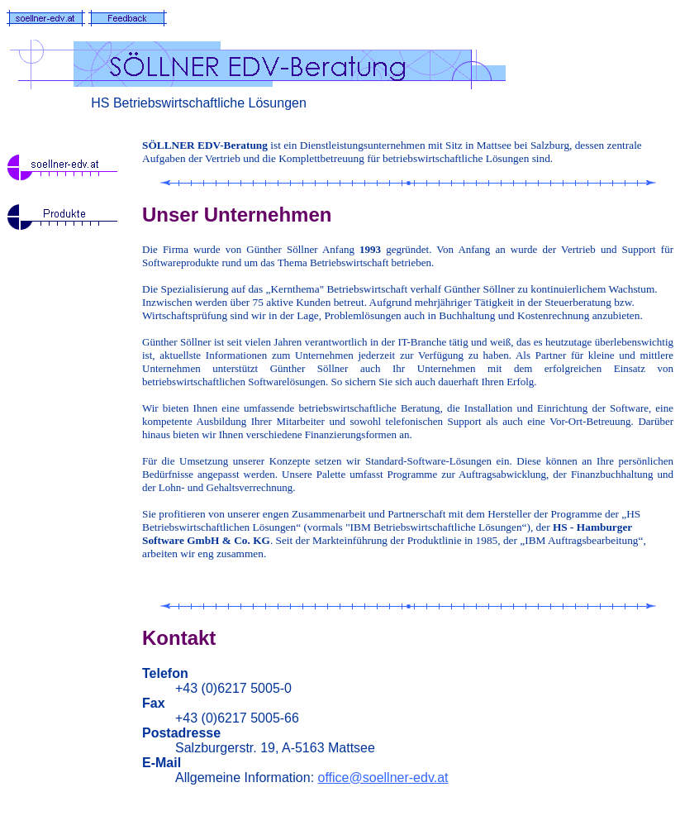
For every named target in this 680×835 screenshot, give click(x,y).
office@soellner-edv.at (383, 778)
